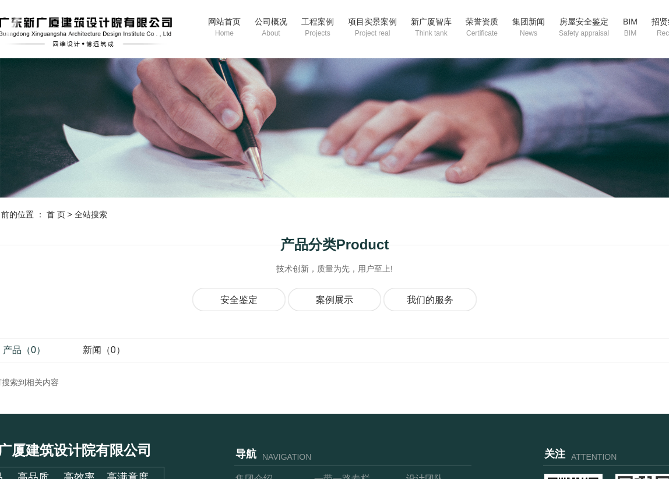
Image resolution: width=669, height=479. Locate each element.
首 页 (56, 214)
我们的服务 (430, 300)
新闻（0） (104, 350)
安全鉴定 (239, 300)
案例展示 (334, 300)
